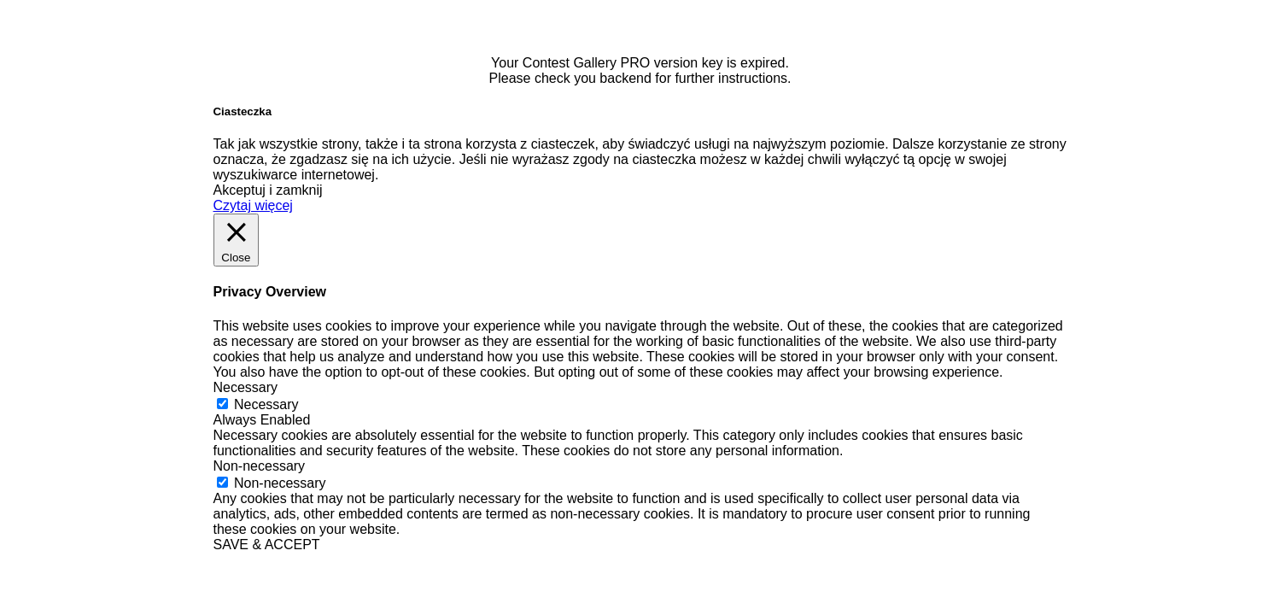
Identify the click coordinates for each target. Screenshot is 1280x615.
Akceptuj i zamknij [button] (268, 190)
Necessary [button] (245, 387)
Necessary (266, 404)
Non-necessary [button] (259, 466)
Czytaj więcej (253, 205)
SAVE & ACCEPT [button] (266, 544)
